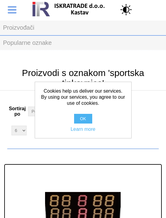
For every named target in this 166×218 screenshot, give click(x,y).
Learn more (83, 129)
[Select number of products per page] (19, 130)
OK (83, 118)
